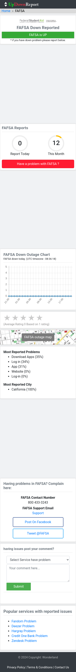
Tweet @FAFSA (38, 533)
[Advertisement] (38, 84)
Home (6, 11)
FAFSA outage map (38, 337)
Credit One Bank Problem (30, 636)
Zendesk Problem (24, 641)
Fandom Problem (24, 621)
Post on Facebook (38, 522)
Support (38, 513)
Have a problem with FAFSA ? (38, 164)
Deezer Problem (23, 626)
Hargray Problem (24, 631)
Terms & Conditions (39, 667)
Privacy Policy (16, 667)
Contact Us (62, 667)
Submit (19, 586)
